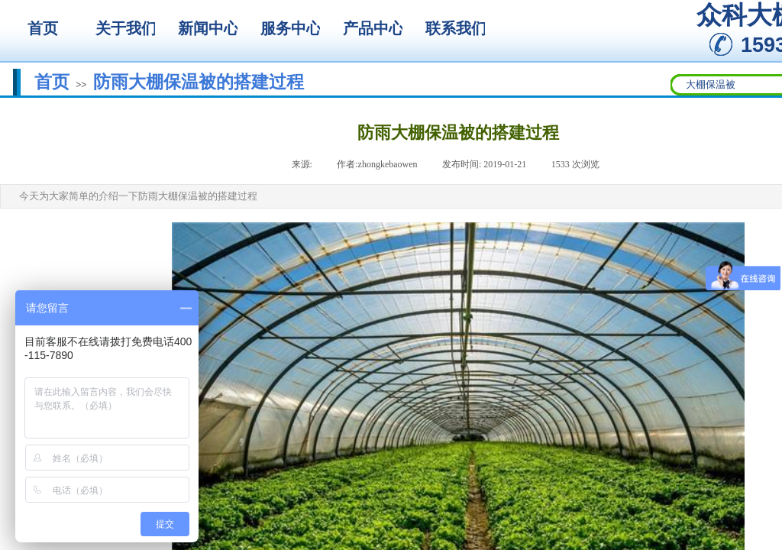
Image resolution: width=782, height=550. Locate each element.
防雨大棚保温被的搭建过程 (198, 82)
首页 (51, 82)
